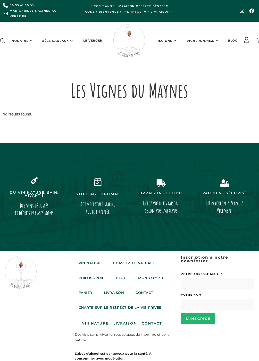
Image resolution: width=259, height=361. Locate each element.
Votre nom (191, 294)
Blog (232, 40)
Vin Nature (90, 263)
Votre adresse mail (200, 274)
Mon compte (151, 278)
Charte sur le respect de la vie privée (120, 307)
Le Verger (92, 40)
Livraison (114, 293)
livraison (160, 11)
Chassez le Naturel (134, 263)
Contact (144, 293)
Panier (85, 293)
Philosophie (91, 278)
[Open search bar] (2, 40)
